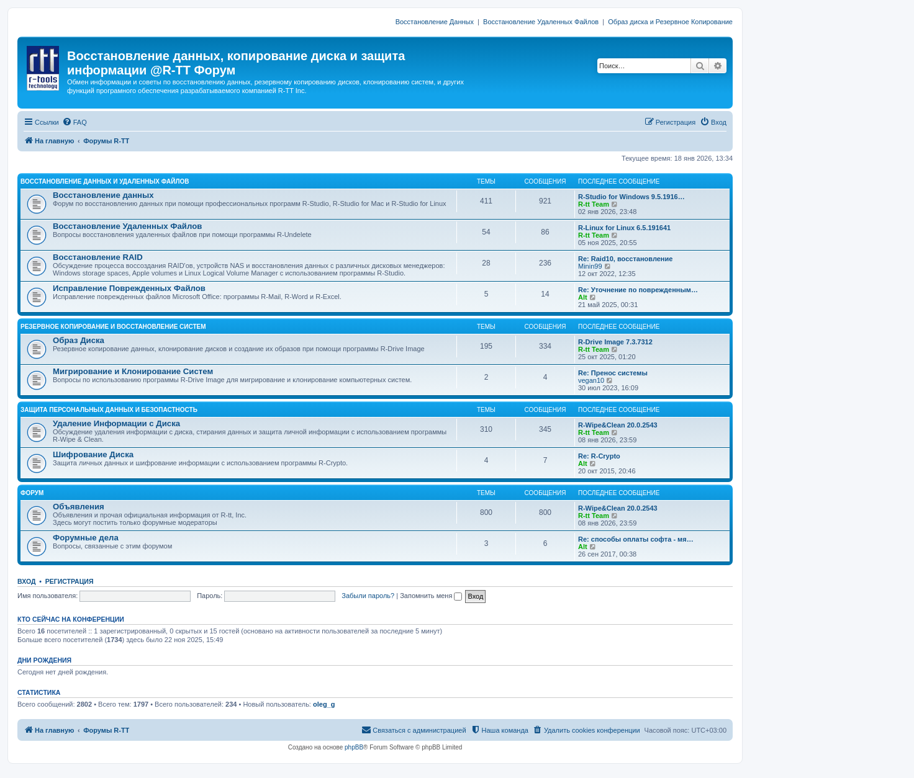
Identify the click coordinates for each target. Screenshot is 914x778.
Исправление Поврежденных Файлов (129, 288)
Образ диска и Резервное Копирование (670, 21)
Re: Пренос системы (613, 373)
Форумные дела (86, 537)
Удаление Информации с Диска (116, 423)
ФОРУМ (31, 493)
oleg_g (324, 704)
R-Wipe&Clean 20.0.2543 (618, 425)
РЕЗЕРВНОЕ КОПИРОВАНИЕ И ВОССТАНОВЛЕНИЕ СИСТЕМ (113, 326)
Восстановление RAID (98, 257)
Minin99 (590, 266)
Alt (582, 297)
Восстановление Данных (435, 21)
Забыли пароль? (368, 595)
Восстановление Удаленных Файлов (541, 21)
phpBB (354, 747)
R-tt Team (593, 204)
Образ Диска (78, 340)
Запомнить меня (431, 595)
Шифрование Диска (93, 454)
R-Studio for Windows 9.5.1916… (631, 196)
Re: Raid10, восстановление (625, 258)
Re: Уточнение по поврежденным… (638, 289)
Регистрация (69, 581)
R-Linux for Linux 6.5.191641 (624, 227)
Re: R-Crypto (599, 456)
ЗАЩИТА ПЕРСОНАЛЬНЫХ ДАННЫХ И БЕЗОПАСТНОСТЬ (108, 409)
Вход (26, 581)
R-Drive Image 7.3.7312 (615, 342)
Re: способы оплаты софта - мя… (636, 539)
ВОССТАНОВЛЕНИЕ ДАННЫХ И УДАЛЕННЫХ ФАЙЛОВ (104, 181)
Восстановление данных (103, 195)
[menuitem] (74, 122)
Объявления (78, 506)
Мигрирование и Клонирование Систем (133, 371)
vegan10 (591, 380)
